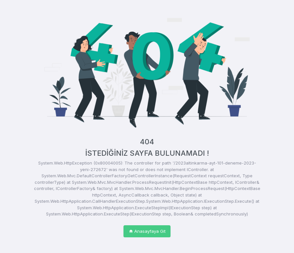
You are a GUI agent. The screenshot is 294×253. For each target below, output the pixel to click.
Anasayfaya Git (147, 231)
